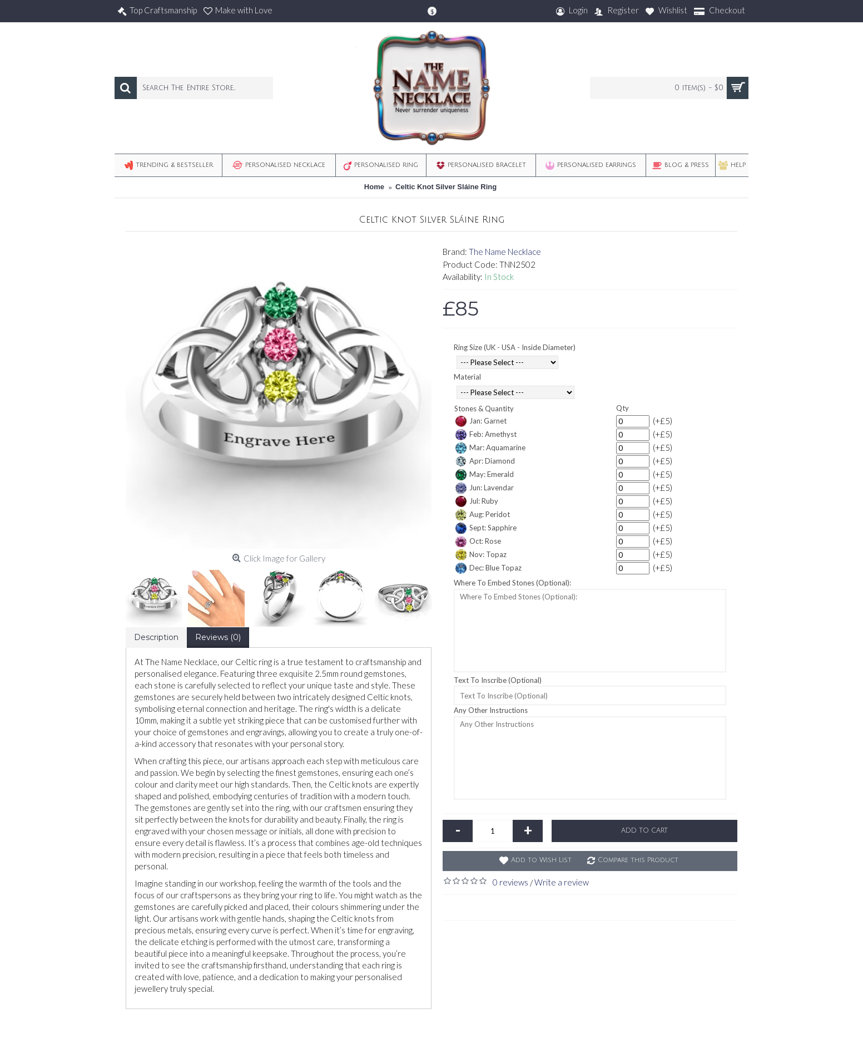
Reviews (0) (218, 637)
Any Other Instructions (491, 710)
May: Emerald (484, 474)
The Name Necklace (505, 252)
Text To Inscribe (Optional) (498, 680)
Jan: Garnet (481, 421)
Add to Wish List (541, 860)
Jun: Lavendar (484, 488)
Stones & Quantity (484, 408)
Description (156, 637)
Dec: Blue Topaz (488, 568)
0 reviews (510, 882)
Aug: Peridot (482, 514)
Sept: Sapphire (486, 528)
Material (467, 376)
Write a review (561, 882)
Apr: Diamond (485, 461)
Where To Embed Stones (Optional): (512, 582)
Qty (622, 408)
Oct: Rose (478, 541)
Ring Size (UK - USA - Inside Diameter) (515, 347)
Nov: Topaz (481, 554)
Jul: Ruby (476, 501)
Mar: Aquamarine (490, 448)
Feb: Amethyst (486, 434)
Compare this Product (638, 860)
